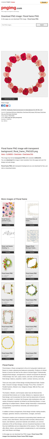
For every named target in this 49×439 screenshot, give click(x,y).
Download (8, 225)
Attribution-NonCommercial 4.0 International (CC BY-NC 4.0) (24, 110)
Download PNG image (9, 98)
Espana (13, 2)
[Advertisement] (24, 39)
